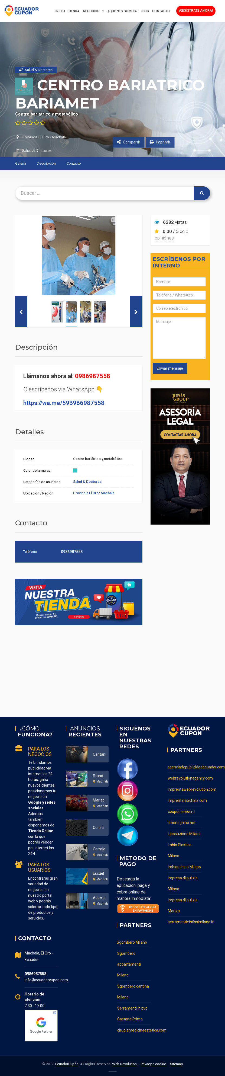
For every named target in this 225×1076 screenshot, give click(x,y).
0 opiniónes (171, 235)
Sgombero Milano (132, 942)
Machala (59, 137)
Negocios (91, 11)
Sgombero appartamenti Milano (129, 964)
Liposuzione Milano (184, 834)
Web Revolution (124, 1064)
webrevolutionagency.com (185, 778)
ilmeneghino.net (181, 822)
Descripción (46, 163)
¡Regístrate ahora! (196, 10)
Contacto (161, 11)
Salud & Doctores (37, 150)
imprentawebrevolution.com (185, 789)
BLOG (145, 11)
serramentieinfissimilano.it (185, 922)
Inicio (60, 11)
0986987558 (92, 376)
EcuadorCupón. (67, 1064)
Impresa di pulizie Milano (183, 883)
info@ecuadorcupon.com (46, 980)
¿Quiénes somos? (122, 11)
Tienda (74, 11)
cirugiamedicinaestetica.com (134, 1030)
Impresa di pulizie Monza (183, 905)
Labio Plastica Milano (179, 850)
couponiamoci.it (181, 811)
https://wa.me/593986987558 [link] (64, 403)
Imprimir (160, 142)
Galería (20, 163)
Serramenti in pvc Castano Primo (132, 1013)
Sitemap (176, 1064)
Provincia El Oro (35, 137)
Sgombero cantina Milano (133, 991)
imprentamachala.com (185, 800)
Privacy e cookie (154, 1064)
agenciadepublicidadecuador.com (184, 767)
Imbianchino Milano (184, 867)
